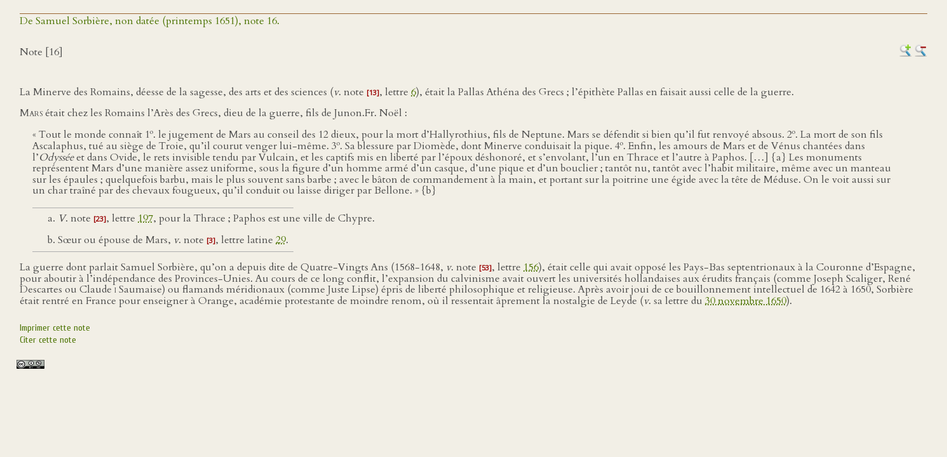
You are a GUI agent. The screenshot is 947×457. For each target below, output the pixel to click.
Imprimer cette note (55, 327)
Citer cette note (48, 339)
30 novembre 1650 (745, 301)
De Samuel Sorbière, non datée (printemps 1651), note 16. (149, 21)
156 (531, 267)
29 (281, 240)
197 (145, 218)
